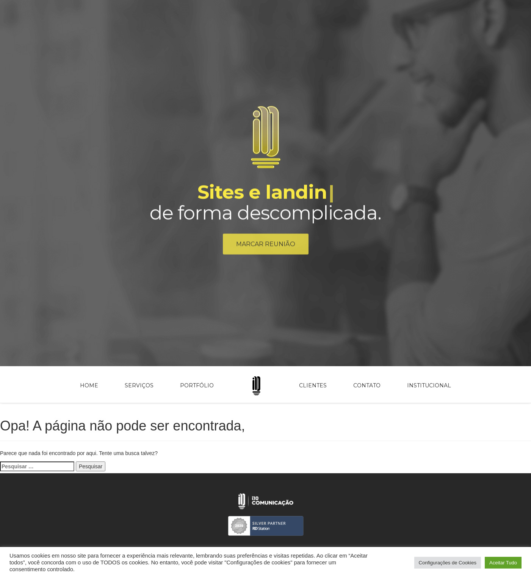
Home (89, 385)
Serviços (139, 385)
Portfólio (197, 385)
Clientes (313, 385)
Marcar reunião (265, 245)
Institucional (429, 385)
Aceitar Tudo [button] (503, 563)
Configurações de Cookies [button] (447, 563)
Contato (367, 385)
